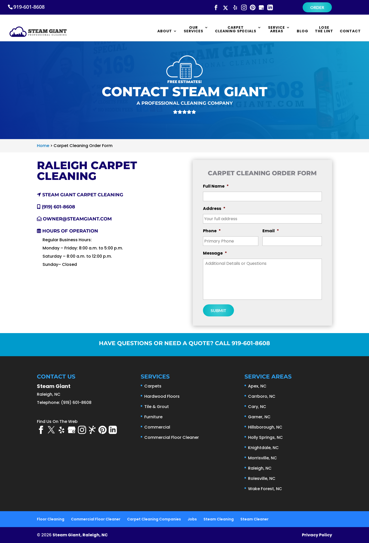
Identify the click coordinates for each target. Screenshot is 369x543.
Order (317, 7)
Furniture (153, 417)
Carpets (152, 386)
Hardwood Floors (162, 396)
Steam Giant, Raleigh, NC (80, 535)
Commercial (157, 427)
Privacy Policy (317, 535)
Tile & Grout (156, 407)
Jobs (192, 519)
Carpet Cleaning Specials (235, 30)
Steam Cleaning (218, 519)
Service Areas (276, 30)
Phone (212, 231)
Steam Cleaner (254, 519)
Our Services (193, 30)
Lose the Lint (324, 30)
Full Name (216, 186)
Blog (302, 31)
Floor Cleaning (50, 519)
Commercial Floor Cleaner (171, 437)
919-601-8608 (29, 6)
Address (214, 208)
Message (215, 253)
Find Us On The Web (57, 421)
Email (270, 231)
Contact (350, 31)
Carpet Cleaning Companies (154, 519)
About (164, 31)
